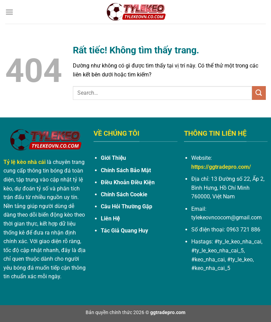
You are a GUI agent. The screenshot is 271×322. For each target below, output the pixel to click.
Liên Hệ (110, 218)
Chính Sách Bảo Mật (126, 170)
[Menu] (9, 11)
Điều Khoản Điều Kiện (128, 182)
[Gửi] (259, 93)
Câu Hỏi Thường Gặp (126, 206)
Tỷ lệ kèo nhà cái (24, 162)
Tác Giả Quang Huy (124, 230)
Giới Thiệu (113, 158)
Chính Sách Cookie (124, 194)
